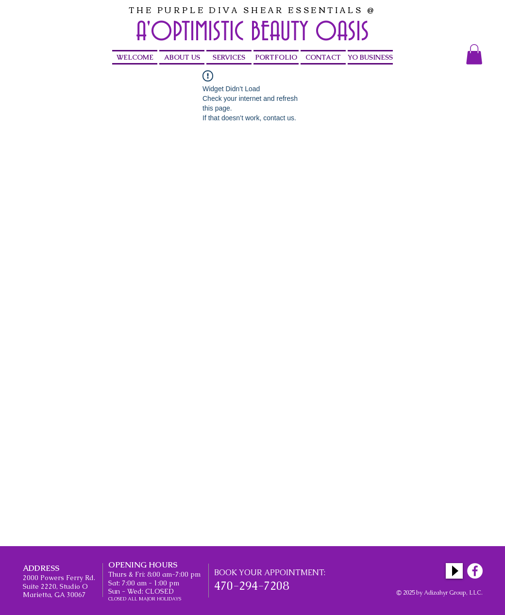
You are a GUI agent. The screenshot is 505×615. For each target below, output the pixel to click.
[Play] (454, 571)
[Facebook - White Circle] (475, 571)
